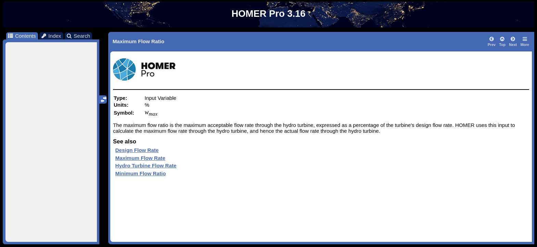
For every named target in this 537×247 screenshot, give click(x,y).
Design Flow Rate (137, 150)
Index (51, 36)
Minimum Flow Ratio (140, 173)
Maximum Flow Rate (140, 158)
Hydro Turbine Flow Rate (146, 165)
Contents (21, 36)
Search (78, 36)
